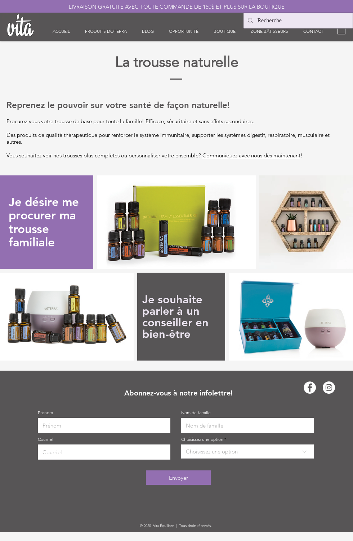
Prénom (45, 413)
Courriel (45, 439)
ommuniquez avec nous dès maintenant (253, 155)
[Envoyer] (178, 477)
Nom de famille (196, 413)
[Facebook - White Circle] (310, 387)
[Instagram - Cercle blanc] (329, 387)
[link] (341, 29)
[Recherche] (297, 20)
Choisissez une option (202, 439)
